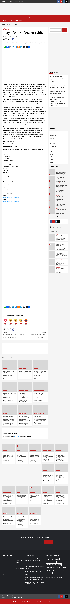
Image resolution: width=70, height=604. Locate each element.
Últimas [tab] (52, 227)
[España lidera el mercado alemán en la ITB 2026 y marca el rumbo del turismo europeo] (40, 387)
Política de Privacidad (7, 597)
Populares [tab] (58, 227)
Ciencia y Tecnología (8, 20)
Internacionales (18, 20)
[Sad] (21, 321)
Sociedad (49, 17)
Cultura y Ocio (28, 17)
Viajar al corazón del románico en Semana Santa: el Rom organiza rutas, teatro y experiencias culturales (25, 396)
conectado (16, 436)
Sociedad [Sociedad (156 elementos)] (61, 570)
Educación (52, 143)
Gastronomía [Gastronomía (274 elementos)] (51, 567)
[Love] (5, 321)
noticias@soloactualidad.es (10, 570)
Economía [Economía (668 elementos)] (50, 564)
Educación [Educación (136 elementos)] (58, 564)
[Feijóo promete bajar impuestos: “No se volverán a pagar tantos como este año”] (52, 191)
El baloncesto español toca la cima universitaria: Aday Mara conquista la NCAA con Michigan (47, 498)
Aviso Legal (20, 595)
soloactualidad (7, 36)
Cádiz (7, 311)
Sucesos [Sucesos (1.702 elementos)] (49, 573)
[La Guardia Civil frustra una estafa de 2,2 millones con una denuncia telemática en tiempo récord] (52, 211)
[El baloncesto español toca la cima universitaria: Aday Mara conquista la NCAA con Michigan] (48, 490)
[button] (4, 39)
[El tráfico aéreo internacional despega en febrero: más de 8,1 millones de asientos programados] (40, 410)
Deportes (21, 17)
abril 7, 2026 (46, 503)
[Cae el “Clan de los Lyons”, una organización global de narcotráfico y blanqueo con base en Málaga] (52, 179)
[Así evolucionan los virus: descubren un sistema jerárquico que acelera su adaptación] (35, 511)
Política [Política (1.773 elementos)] (55, 570)
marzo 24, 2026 (12, 400)
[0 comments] (18, 36)
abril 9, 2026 (6, 461)
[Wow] (16, 321)
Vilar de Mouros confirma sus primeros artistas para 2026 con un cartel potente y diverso (58, 91)
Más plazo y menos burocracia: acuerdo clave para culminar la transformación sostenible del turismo (24, 419)
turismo (16, 311)
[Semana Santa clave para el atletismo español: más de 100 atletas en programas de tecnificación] (61, 490)
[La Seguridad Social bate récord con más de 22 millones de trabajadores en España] (8, 511)
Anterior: (14, 335)
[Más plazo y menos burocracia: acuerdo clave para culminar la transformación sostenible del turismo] (25, 410)
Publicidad (16, 1)
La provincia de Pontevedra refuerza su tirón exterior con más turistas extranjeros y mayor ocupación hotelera (9, 396)
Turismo (44, 17)
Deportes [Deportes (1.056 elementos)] (59, 562)
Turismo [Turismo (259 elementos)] (56, 573)
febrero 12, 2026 (22, 424)
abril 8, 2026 (46, 460)
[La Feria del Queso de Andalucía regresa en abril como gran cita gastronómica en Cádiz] (35, 490)
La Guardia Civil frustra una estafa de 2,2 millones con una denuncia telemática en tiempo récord (61, 212)
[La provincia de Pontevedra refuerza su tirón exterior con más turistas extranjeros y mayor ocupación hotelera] (9, 387)
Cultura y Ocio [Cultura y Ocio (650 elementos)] (51, 562)
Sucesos (55, 17)
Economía (15, 17)
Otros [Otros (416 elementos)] (49, 570)
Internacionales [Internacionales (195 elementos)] (61, 567)
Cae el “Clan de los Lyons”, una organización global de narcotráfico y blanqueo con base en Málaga (58, 85)
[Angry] (26, 321)
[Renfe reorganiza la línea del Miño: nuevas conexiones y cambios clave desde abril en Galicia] (9, 365)
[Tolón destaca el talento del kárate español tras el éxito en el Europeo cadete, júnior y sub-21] (22, 490)
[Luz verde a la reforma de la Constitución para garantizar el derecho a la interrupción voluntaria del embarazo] (8, 490)
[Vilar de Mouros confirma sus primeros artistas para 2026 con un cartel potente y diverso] (52, 185)
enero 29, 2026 (37, 423)
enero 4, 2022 (14, 36)
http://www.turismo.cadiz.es (11, 197)
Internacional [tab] (53, 231)
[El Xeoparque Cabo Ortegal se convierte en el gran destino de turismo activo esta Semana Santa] (40, 365)
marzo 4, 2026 (37, 400)
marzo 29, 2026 (12, 377)
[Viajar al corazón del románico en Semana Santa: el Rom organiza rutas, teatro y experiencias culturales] (25, 387)
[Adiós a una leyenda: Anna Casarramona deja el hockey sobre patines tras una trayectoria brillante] (52, 172)
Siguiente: (36, 335)
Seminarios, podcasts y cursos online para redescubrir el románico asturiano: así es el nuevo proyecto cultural (8, 419)
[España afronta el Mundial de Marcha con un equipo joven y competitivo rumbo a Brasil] (52, 204)
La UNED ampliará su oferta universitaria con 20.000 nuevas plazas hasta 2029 (57, 103)
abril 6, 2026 (59, 503)
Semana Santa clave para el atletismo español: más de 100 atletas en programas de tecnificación (61, 498)
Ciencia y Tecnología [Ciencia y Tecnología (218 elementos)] (53, 559)
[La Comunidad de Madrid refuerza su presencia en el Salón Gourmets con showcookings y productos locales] (22, 511)
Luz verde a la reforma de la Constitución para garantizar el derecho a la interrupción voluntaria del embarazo (8, 498)
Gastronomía (37, 17)
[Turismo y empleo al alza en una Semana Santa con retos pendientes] (25, 365)
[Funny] (11, 321)
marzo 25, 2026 (43, 377)
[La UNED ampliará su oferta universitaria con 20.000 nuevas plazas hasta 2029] (52, 198)
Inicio (11, 1)
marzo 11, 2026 (22, 401)
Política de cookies (18, 597)
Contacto (21, 1)
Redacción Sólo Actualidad (24, 375)
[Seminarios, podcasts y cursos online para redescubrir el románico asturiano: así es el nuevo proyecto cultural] (9, 410)
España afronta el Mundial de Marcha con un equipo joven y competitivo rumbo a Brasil (61, 206)
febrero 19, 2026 (6, 424)
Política (9, 17)
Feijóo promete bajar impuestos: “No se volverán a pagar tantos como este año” (57, 97)
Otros (51, 151)
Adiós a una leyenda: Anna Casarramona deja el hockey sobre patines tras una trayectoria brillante (58, 79)
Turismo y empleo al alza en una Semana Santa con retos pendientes (25, 373)
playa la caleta (12, 311)
